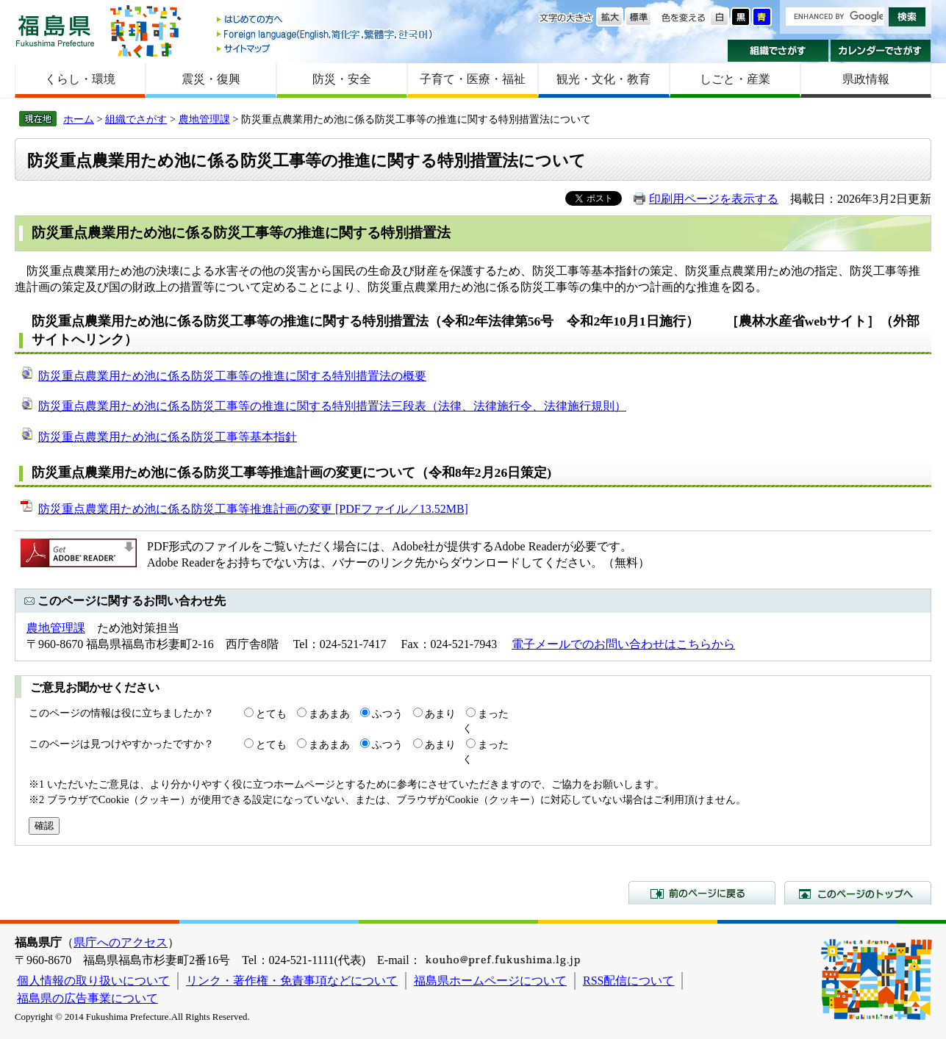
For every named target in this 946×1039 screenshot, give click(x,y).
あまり (440, 713)
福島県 (55, 30)
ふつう (387, 713)
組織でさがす (778, 51)
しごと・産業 (735, 79)
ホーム (78, 119)
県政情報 (865, 79)
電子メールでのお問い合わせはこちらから (623, 644)
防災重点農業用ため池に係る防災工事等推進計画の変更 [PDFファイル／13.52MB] (253, 509)
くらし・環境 (80, 79)
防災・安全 (341, 79)
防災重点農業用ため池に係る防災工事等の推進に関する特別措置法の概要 (232, 376)
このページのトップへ (857, 893)
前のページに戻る (701, 893)
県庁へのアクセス (121, 942)
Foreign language (325, 34)
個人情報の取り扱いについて (93, 980)
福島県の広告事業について (87, 998)
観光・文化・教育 (603, 79)
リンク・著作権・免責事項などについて (292, 980)
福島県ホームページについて (490, 980)
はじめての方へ (325, 20)
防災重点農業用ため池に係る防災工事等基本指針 (167, 437)
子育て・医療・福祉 (473, 79)
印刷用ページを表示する (713, 199)
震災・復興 (211, 79)
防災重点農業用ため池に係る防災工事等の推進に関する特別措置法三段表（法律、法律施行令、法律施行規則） (332, 406)
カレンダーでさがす (881, 51)
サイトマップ (325, 48)
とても (271, 713)
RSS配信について (628, 980)
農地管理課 (204, 119)
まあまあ (329, 713)
